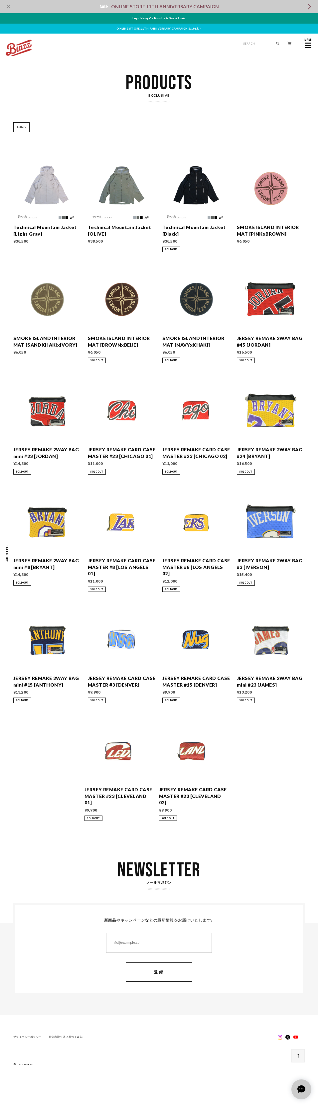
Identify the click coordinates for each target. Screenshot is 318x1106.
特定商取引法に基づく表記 (66, 1037)
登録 (159, 972)
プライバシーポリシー (27, 1037)
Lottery (21, 127)
